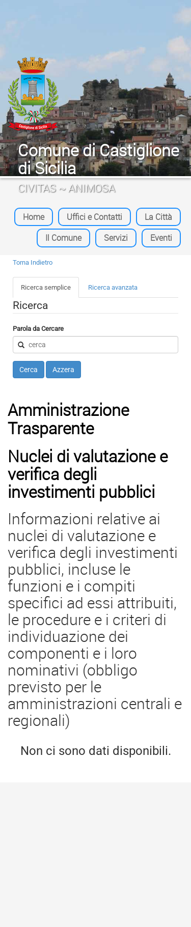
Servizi (116, 237)
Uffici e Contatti (94, 216)
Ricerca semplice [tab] (46, 287)
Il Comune (63, 237)
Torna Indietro (32, 262)
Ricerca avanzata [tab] (113, 287)
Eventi (161, 237)
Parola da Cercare (38, 328)
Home (33, 216)
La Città (158, 216)
